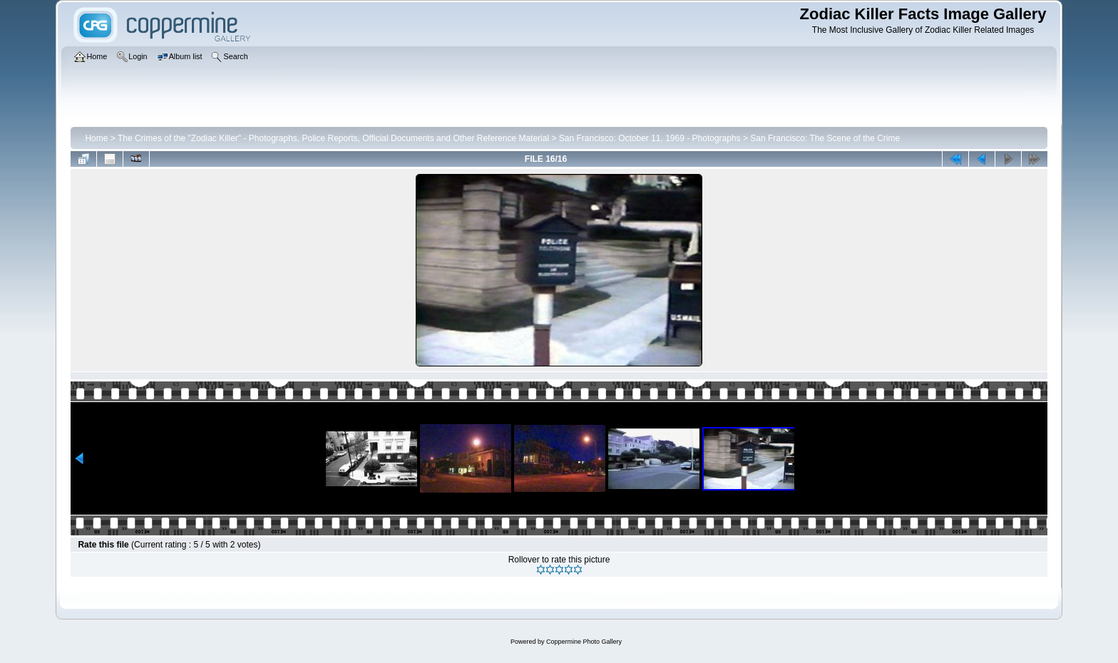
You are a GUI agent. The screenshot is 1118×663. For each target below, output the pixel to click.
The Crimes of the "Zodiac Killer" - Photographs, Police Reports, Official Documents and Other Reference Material (333, 138)
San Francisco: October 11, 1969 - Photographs (650, 138)
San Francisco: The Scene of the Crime (825, 138)
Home (96, 138)
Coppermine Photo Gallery (584, 641)
